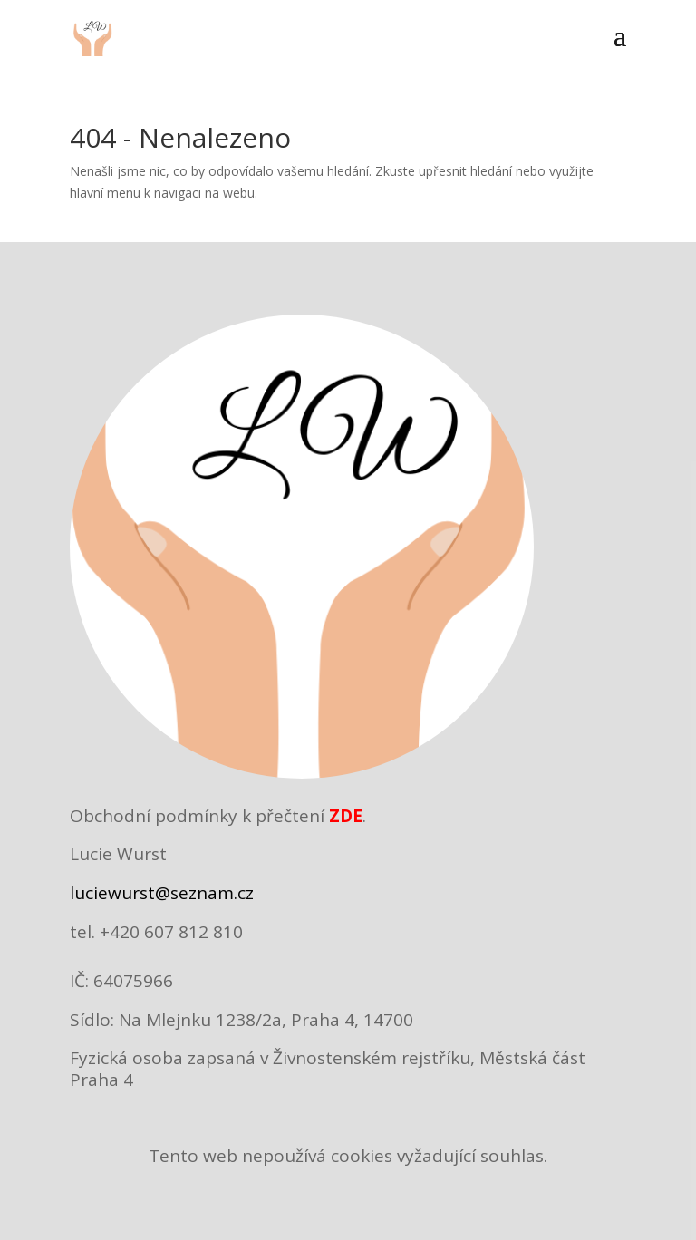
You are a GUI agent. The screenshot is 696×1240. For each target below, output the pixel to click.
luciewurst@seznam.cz (162, 893)
